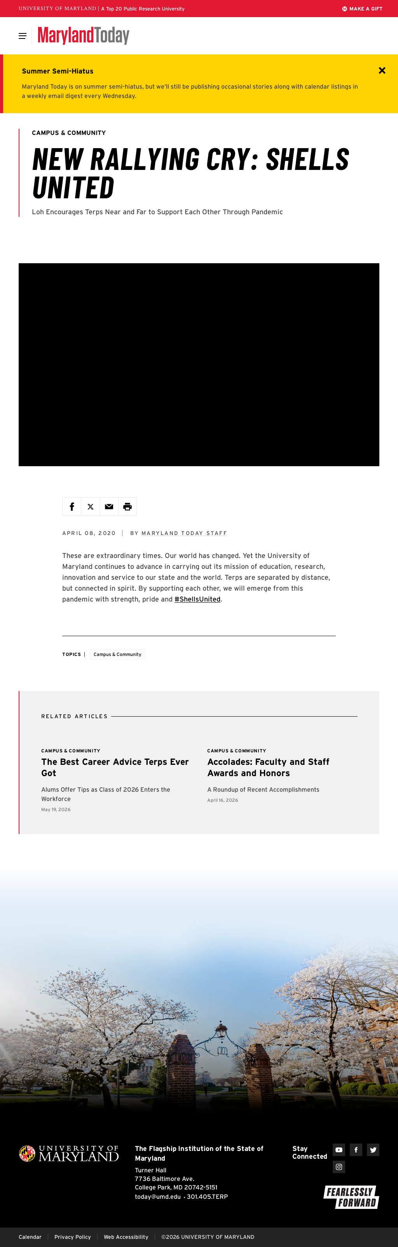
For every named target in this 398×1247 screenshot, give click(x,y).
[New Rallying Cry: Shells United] (199, 364)
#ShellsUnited (197, 599)
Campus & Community (117, 654)
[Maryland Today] (83, 35)
